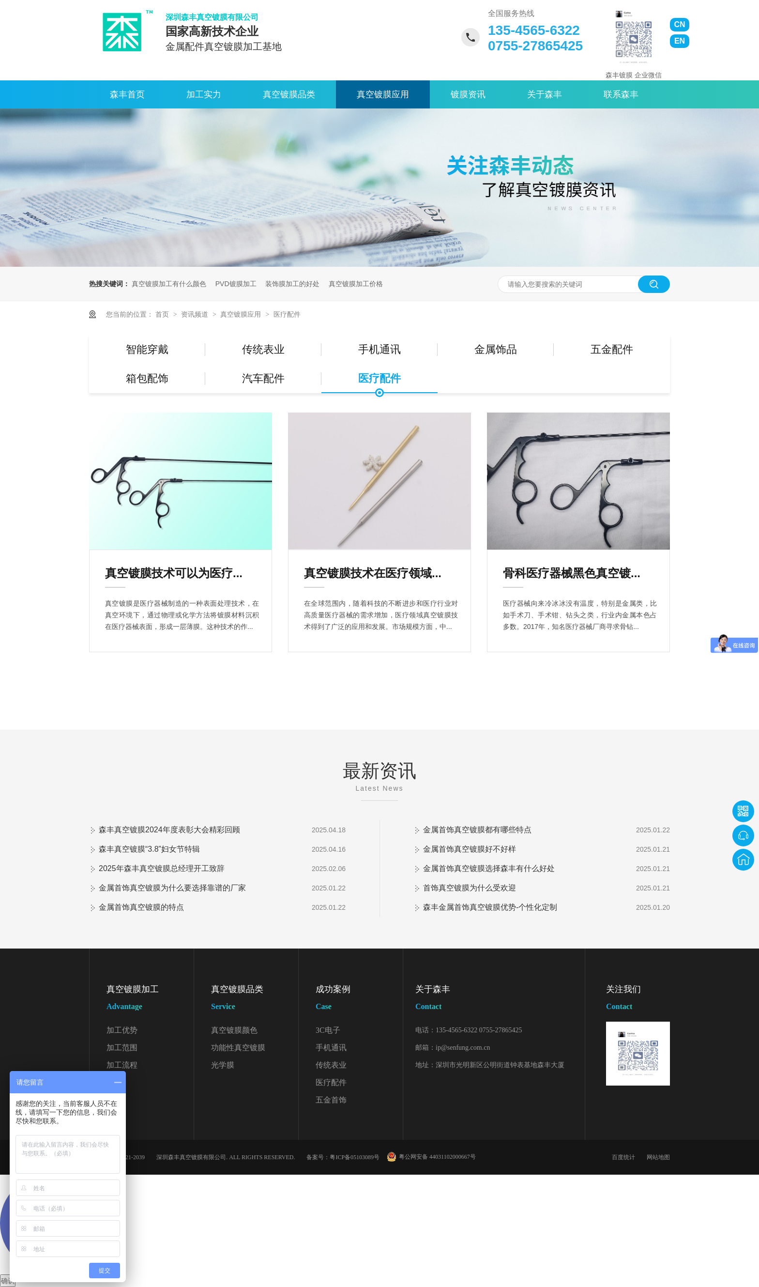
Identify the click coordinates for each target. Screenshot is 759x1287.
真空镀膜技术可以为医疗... (174, 573)
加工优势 (121, 1030)
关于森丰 (544, 94)
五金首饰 (331, 1100)
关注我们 (638, 999)
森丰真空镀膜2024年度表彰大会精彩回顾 (169, 830)
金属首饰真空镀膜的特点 (141, 907)
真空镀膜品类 (289, 94)
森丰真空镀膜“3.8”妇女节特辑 (149, 849)
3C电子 (328, 1030)
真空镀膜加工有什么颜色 (169, 284)
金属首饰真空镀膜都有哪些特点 (477, 830)
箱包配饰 (147, 378)
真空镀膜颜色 (234, 1030)
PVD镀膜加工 (236, 284)
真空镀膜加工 (150, 999)
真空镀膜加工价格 (356, 284)
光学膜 (222, 1065)
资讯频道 (195, 314)
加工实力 (203, 94)
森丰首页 (127, 94)
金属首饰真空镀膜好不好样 (469, 849)
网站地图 (658, 1157)
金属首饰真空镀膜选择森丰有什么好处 (489, 868)
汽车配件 (263, 378)
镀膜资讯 (468, 94)
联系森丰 (621, 94)
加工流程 (121, 1065)
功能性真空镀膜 (238, 1047)
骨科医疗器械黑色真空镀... (571, 573)
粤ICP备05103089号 (355, 1157)
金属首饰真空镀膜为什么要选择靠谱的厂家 (172, 888)
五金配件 (612, 349)
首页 (163, 314)
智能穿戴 (147, 349)
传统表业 (263, 349)
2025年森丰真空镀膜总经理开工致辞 (162, 868)
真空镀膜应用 (383, 94)
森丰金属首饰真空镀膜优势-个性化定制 (490, 907)
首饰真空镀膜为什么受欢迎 (469, 888)
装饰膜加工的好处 (292, 284)
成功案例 (359, 999)
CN (679, 24)
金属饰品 (495, 349)
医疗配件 (287, 314)
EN (679, 41)
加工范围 (121, 1047)
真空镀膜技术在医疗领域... (372, 573)
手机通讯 (379, 349)
